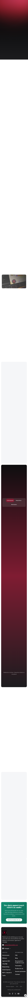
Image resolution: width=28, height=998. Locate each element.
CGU (17, 986)
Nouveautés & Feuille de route (19, 961)
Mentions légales (10, 986)
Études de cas (19, 968)
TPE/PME (4, 964)
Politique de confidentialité (14, 989)
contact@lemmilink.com (11, 945)
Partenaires (18, 965)
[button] (6, 948)
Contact (17, 974)
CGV (21, 986)
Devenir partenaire (20, 971)
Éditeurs (4, 958)
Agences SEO (6, 961)
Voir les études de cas (14, 920)
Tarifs (4, 975)
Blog (16, 958)
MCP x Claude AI (6, 972)
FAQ (16, 955)
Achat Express (10, 500)
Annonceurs (5, 955)
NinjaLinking (18, 500)
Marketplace (14, 504)
